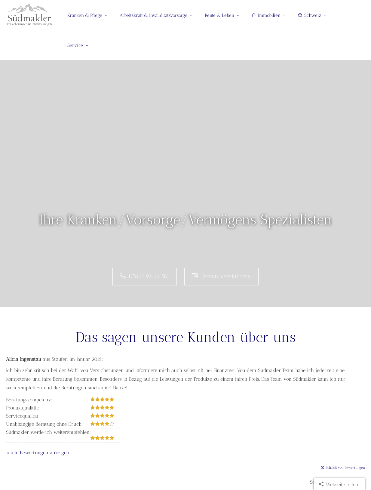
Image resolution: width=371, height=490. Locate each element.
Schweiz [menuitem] (309, 15)
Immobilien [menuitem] (266, 15)
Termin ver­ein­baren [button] (221, 276)
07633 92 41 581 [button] (144, 276)
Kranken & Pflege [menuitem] (84, 15)
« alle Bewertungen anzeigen (37, 452)
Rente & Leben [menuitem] (219, 15)
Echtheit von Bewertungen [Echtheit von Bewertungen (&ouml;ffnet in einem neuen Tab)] (345, 468)
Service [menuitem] (75, 45)
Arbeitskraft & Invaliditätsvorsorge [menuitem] (153, 15)
